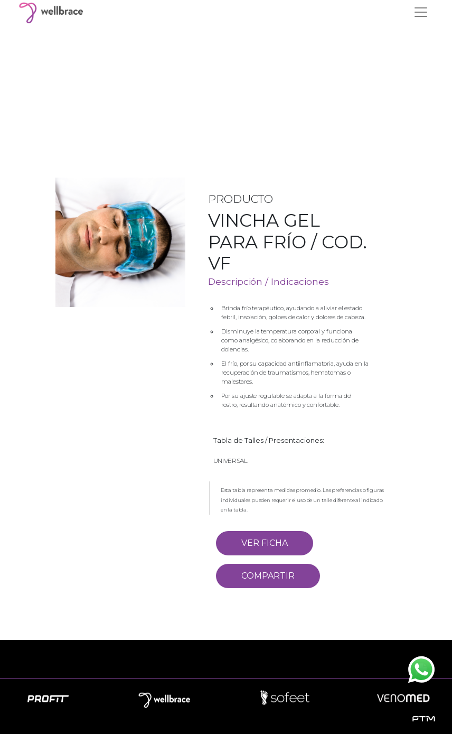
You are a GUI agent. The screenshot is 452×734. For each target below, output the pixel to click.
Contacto (287, 663)
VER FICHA (264, 543)
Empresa (164, 663)
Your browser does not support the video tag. (226, 80)
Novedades (225, 663)
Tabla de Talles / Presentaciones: (268, 440)
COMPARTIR (268, 576)
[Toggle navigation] (421, 12)
